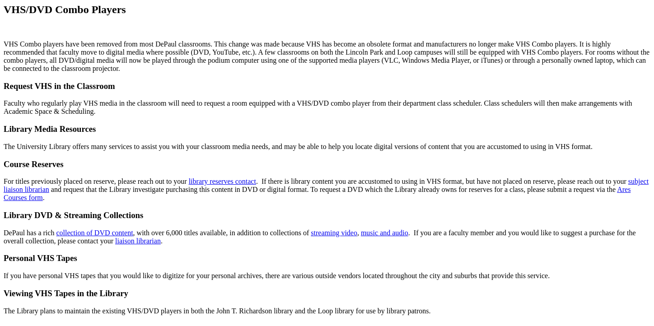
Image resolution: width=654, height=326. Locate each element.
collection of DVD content (94, 233)
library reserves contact (222, 181)
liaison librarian (138, 241)
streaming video (334, 233)
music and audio (384, 233)
